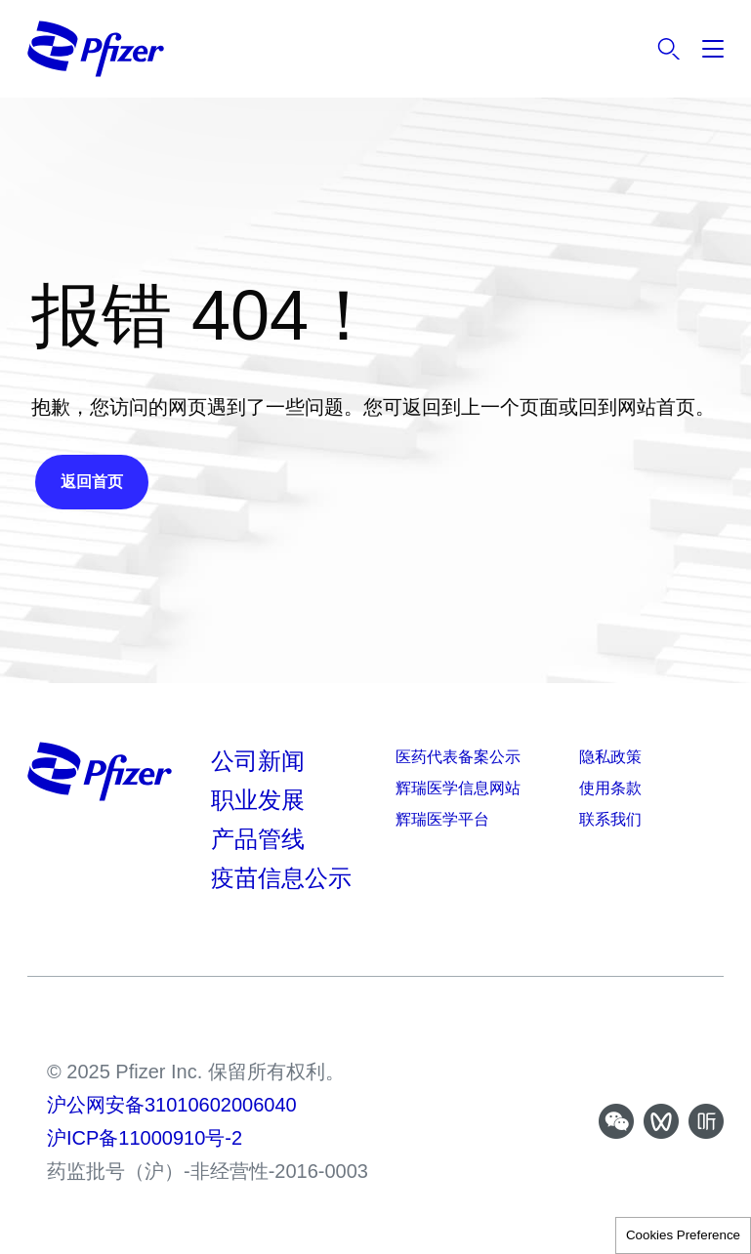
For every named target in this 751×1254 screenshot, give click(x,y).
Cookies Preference (683, 1235)
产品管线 (258, 839)
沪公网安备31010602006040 (172, 1104)
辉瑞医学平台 (442, 819)
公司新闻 (258, 761)
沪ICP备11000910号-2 (144, 1138)
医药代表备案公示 (458, 756)
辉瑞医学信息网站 (458, 788)
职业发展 (258, 800)
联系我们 (610, 819)
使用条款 (610, 788)
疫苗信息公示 (281, 878)
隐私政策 (610, 756)
